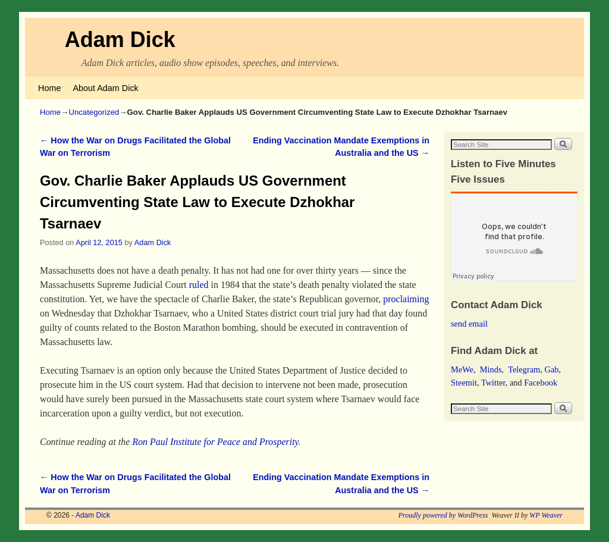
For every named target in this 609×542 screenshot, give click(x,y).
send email (469, 323)
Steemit (464, 382)
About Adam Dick (105, 88)
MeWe (462, 369)
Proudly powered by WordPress (443, 515)
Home (49, 88)
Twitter (493, 382)
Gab (551, 369)
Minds (491, 369)
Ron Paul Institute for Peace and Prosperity (215, 442)
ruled (199, 285)
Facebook (540, 382)
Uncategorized (93, 112)
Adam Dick (120, 39)
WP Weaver (546, 515)
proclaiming (406, 299)
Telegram (524, 369)
